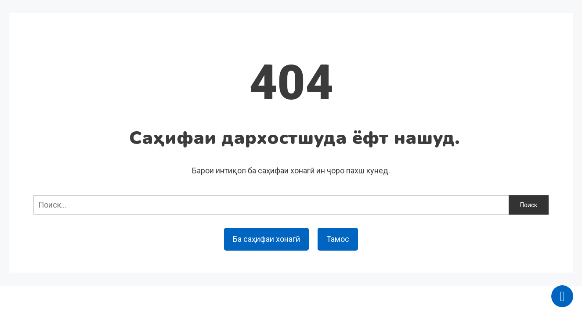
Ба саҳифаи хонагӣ (266, 239)
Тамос (337, 239)
